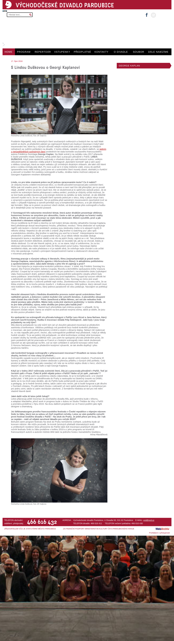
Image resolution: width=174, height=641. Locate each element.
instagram (153, 15)
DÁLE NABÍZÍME (158, 51)
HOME (8, 51)
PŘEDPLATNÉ (82, 51)
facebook (146, 13)
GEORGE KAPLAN (129, 65)
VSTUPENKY (62, 51)
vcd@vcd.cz (148, 520)
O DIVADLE (121, 51)
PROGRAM (23, 51)
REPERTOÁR (43, 51)
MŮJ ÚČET (163, 15)
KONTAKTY (101, 51)
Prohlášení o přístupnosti (159, 533)
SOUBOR (138, 51)
